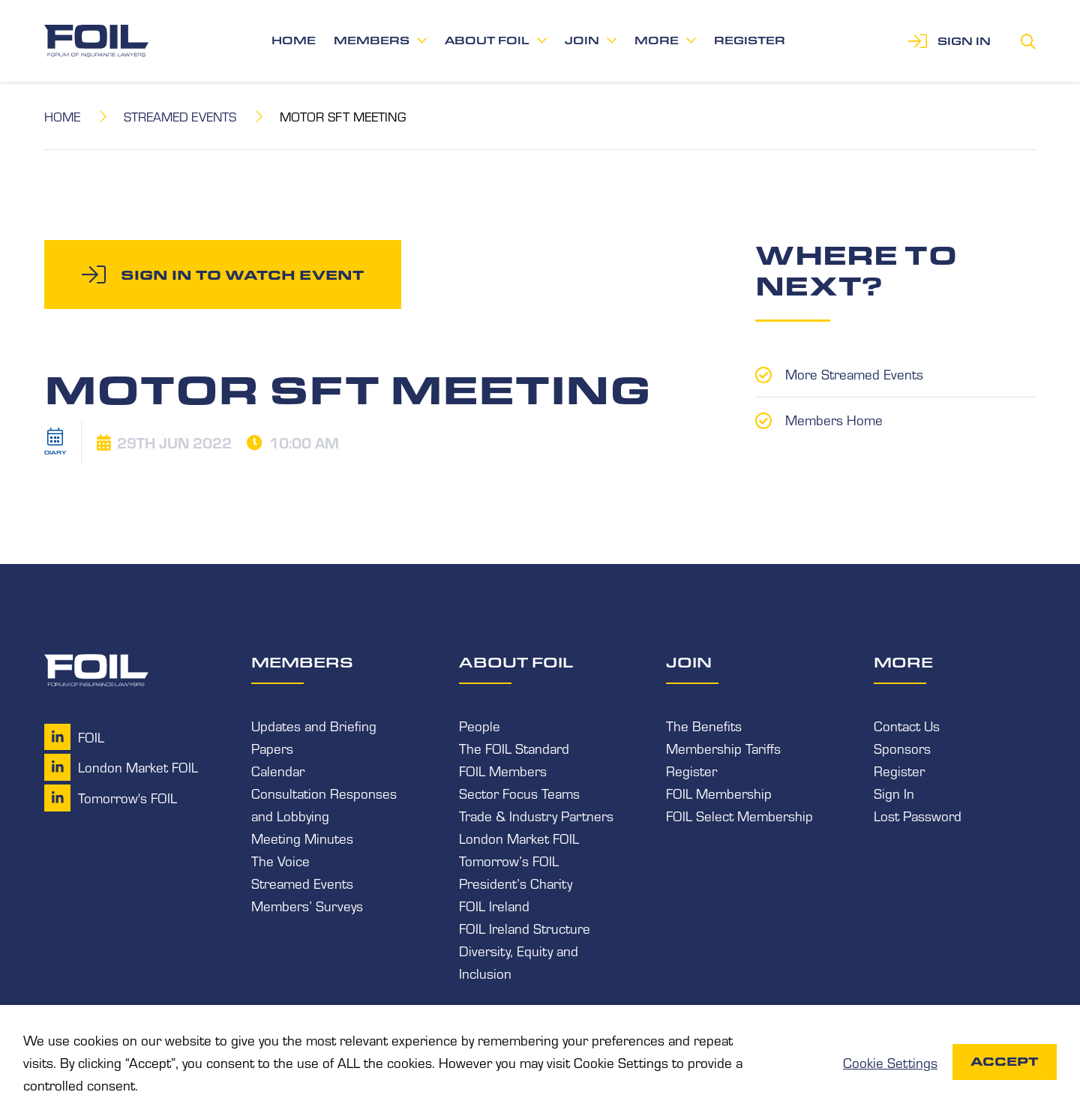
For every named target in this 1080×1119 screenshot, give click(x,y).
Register (749, 40)
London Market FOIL (519, 838)
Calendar (277, 770)
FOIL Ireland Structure (524, 928)
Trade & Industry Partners (536, 815)
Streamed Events (181, 115)
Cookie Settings (890, 1062)
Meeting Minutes (302, 838)
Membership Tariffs (723, 748)
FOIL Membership (719, 792)
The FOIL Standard (514, 748)
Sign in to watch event (242, 274)
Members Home (834, 418)
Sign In (894, 792)
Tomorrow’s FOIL (509, 860)
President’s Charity (515, 882)
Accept (1004, 1061)
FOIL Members (503, 770)
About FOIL (487, 40)
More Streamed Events (854, 373)
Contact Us (907, 725)
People (479, 725)
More (656, 40)
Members (372, 40)
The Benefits (704, 725)
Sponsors (902, 748)
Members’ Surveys (307, 905)
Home (294, 40)
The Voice (280, 860)
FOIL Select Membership (739, 815)
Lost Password (918, 815)
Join (582, 40)
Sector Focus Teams (519, 792)
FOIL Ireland (494, 905)
